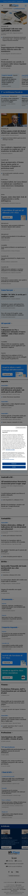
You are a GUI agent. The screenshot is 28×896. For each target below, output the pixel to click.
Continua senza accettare (21, 427)
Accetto (14, 467)
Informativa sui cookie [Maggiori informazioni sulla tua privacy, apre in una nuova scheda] (10, 449)
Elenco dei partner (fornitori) (8, 459)
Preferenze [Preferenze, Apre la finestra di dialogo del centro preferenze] (14, 463)
